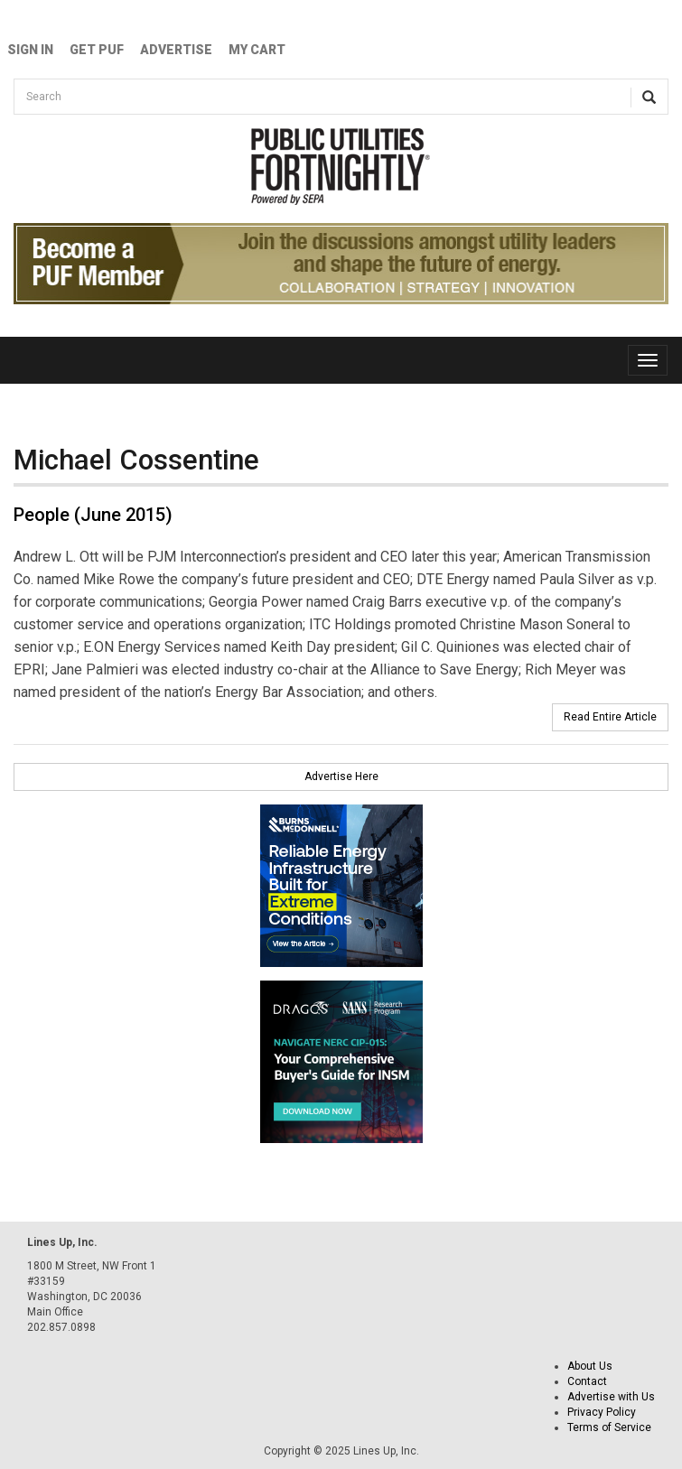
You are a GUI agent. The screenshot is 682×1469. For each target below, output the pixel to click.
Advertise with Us (611, 1396)
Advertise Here (341, 776)
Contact (587, 1381)
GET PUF (97, 49)
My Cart (257, 49)
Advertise (176, 49)
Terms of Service (609, 1427)
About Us (589, 1366)
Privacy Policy (601, 1412)
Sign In (30, 49)
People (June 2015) (93, 514)
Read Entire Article (610, 717)
